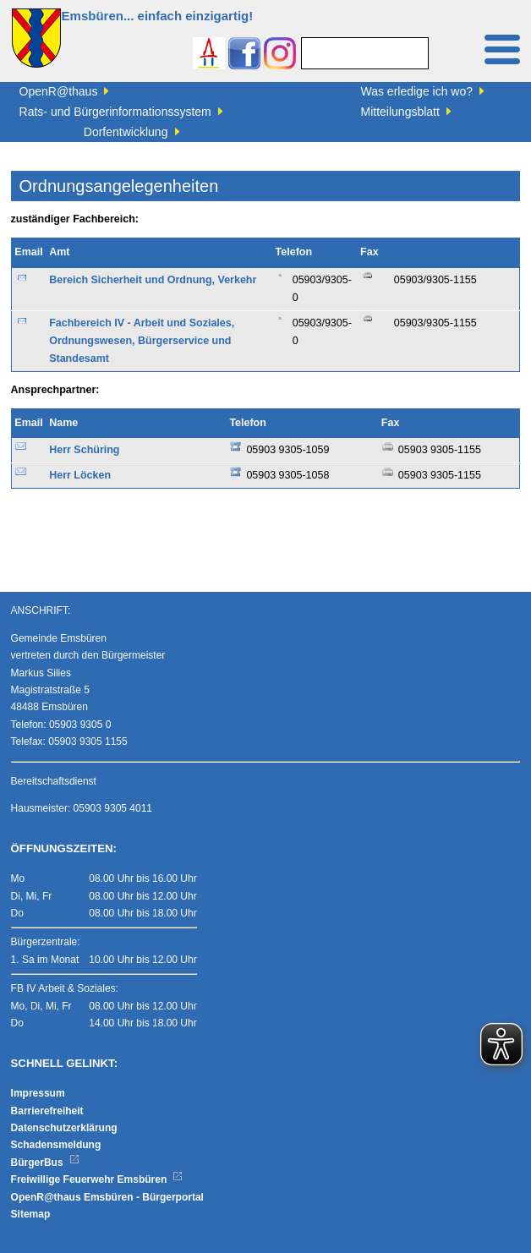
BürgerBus (45, 1162)
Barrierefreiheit (47, 1111)
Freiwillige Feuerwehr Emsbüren (97, 1179)
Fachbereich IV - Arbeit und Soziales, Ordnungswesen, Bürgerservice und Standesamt (141, 341)
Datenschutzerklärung (64, 1128)
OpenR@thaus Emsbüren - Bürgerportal (107, 1197)
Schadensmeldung (56, 1145)
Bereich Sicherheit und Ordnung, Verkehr (152, 280)
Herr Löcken (80, 475)
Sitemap (31, 1214)
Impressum (38, 1093)
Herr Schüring (84, 450)
